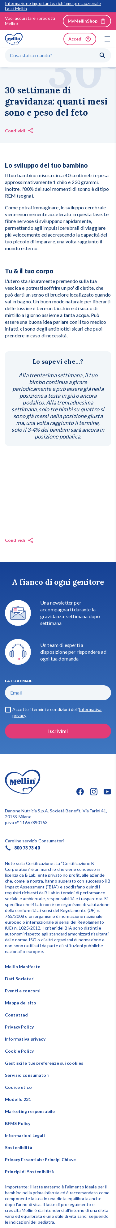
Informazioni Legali (25, 1135)
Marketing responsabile (30, 1111)
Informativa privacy (25, 1039)
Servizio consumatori (27, 1075)
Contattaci (16, 1014)
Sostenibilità (18, 1147)
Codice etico (18, 1087)
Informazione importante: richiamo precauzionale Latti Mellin (53, 6)
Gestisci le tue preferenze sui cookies (44, 1063)
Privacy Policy (19, 1026)
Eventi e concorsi (23, 990)
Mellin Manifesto (23, 966)
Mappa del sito (20, 1002)
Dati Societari (20, 978)
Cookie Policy (19, 1051)
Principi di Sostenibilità (29, 1171)
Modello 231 (18, 1099)
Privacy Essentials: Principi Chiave (40, 1159)
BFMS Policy (18, 1123)
